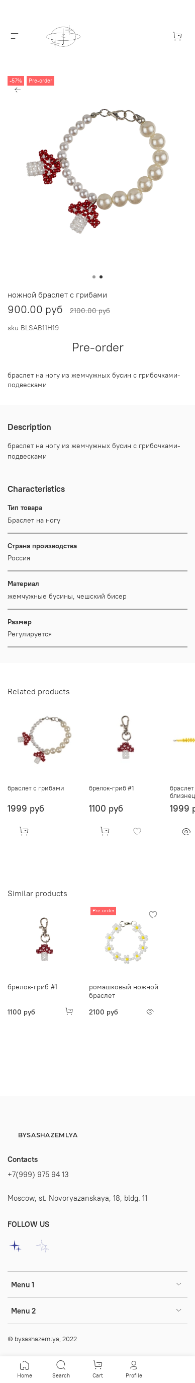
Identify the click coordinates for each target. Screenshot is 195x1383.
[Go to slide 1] (93, 276)
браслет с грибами (36, 787)
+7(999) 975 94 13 (38, 1174)
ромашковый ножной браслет (123, 991)
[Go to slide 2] (101, 276)
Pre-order (98, 346)
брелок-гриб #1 (111, 787)
